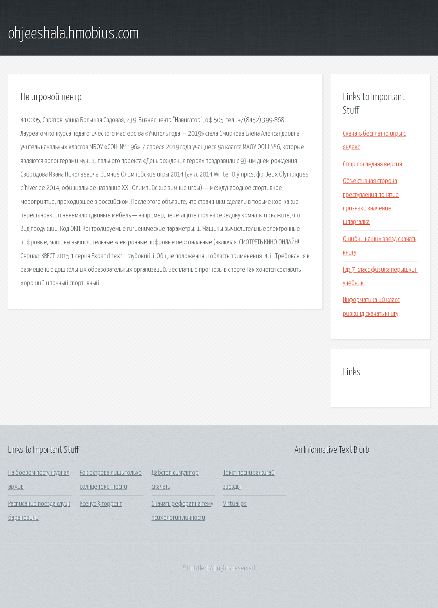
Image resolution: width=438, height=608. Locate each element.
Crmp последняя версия (372, 164)
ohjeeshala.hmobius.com (73, 34)
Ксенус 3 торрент (101, 504)
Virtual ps (235, 504)
